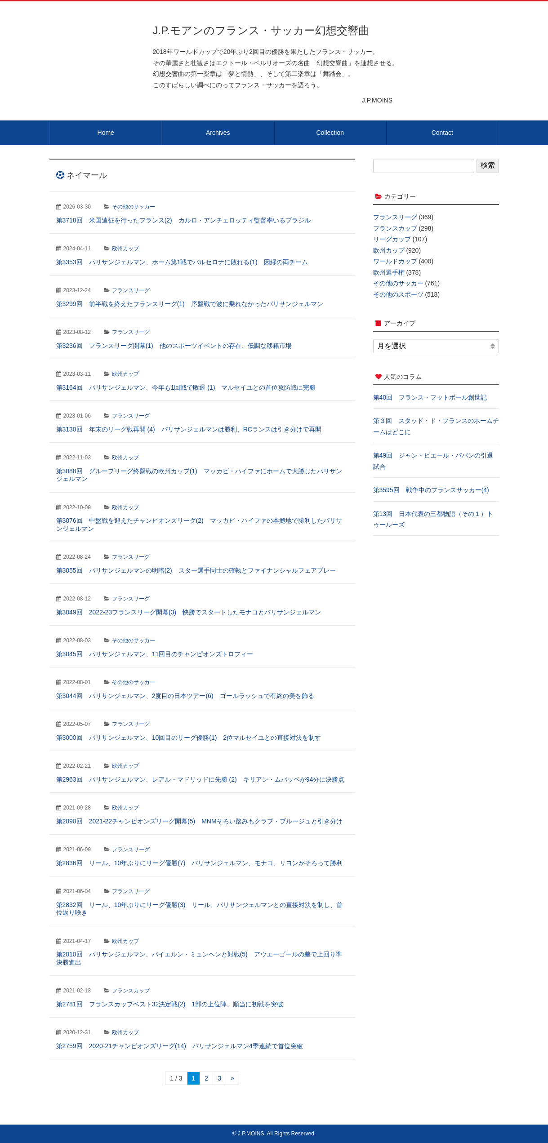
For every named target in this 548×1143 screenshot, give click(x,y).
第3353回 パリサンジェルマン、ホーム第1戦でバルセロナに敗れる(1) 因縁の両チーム (182, 262)
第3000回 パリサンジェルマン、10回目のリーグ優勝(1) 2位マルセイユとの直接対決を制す (188, 737)
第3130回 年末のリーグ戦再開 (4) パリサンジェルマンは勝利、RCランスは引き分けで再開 (188, 429)
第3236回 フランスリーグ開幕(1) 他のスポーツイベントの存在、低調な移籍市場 (174, 345)
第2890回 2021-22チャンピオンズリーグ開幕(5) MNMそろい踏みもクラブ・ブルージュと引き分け (199, 821)
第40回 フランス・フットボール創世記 (430, 397)
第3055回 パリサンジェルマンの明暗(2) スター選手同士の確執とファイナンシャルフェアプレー (196, 570)
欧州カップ (125, 248)
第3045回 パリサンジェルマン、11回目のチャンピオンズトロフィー (155, 654)
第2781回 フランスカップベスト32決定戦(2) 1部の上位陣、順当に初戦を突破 (170, 1004)
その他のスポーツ (398, 294)
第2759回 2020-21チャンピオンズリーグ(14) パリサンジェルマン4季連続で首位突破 (179, 1046)
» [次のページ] (232, 1078)
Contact (442, 132)
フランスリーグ (131, 290)
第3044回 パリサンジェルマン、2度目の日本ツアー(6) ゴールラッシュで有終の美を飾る (185, 695)
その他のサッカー (133, 207)
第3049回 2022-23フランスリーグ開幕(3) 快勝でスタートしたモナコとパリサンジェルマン (188, 612)
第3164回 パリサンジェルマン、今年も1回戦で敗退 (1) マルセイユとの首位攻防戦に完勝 (186, 387)
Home (106, 132)
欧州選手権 (389, 272)
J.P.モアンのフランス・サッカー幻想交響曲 (261, 30)
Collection (330, 132)
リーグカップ (392, 239)
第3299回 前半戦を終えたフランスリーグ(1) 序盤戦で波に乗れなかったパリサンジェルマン (189, 303)
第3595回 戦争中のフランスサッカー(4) (431, 490)
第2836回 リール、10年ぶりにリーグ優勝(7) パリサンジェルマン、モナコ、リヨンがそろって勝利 (199, 863)
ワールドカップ (395, 261)
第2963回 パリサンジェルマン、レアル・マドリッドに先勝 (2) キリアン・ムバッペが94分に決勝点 (200, 779)
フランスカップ (131, 990)
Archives (218, 132)
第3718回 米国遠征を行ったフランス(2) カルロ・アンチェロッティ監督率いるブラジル (183, 220)
